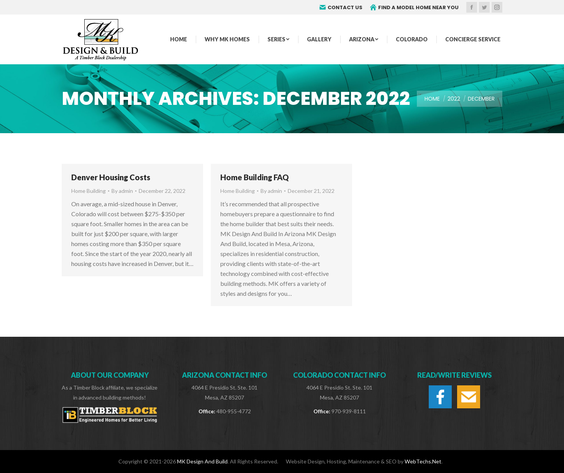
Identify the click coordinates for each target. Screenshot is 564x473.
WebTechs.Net (423, 461)
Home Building (88, 191)
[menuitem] (178, 39)
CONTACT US (341, 7)
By (122, 191)
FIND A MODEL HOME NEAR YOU (414, 7)
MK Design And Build (202, 461)
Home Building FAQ (254, 177)
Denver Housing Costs (110, 177)
